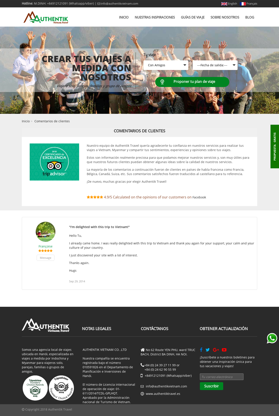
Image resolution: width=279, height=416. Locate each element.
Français (248, 3)
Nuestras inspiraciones (155, 17)
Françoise (46, 246)
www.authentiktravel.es (163, 394)
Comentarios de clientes (52, 121)
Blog (249, 17)
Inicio (124, 17)
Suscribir (211, 386)
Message (45, 258)
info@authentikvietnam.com (117, 3)
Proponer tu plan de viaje (194, 81)
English (229, 3)
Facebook (199, 197)
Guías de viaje (192, 17)
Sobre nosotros (225, 17)
